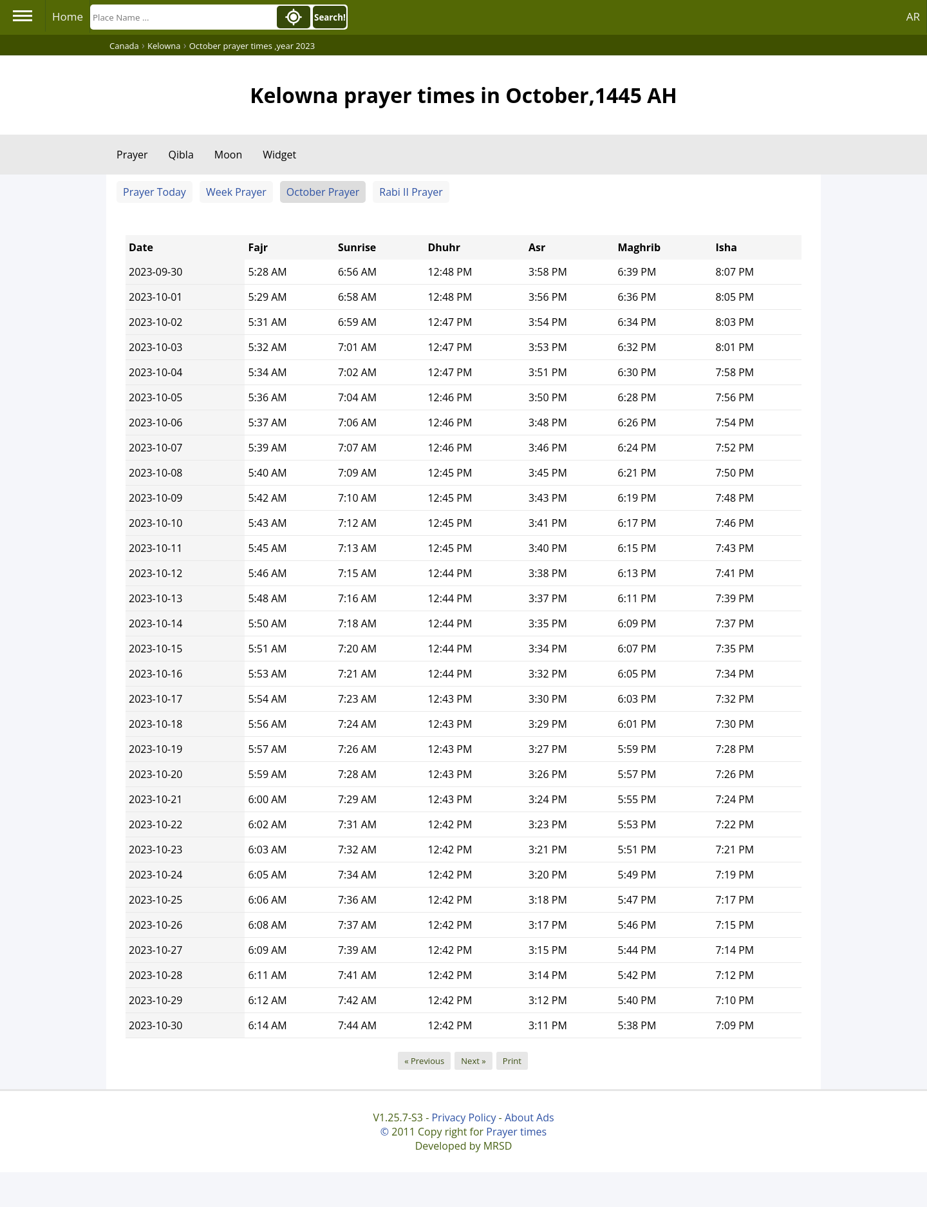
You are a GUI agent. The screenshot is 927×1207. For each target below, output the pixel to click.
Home (67, 16)
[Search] (182, 17)
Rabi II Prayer (410, 192)
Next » (473, 1061)
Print (512, 1061)
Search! (330, 17)
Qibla (181, 154)
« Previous (424, 1061)
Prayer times (516, 1132)
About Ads (529, 1117)
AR (913, 16)
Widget (279, 154)
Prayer (132, 154)
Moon (228, 154)
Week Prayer (236, 192)
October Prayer (323, 192)
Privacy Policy (463, 1117)
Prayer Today (154, 192)
